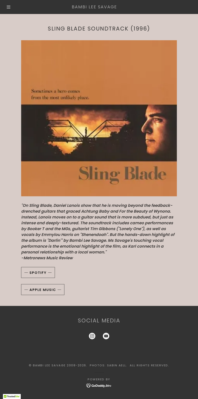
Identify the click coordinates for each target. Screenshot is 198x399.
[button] (9, 7)
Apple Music (42, 289)
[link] (94, 7)
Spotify (38, 272)
